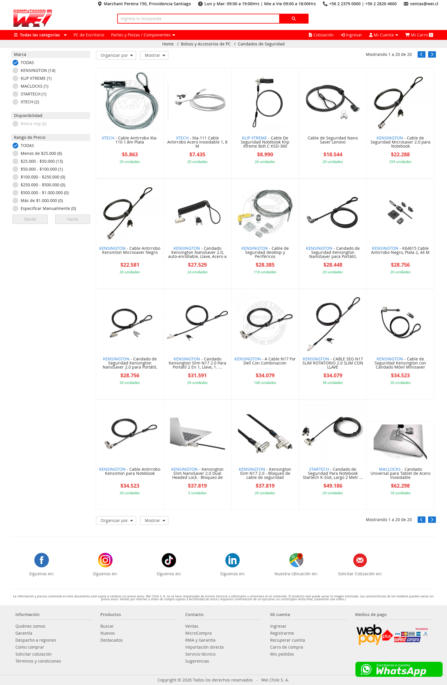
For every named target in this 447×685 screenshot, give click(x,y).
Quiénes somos (30, 626)
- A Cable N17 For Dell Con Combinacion (265, 361)
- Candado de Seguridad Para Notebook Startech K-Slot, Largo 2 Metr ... (333, 473)
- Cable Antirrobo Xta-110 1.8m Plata (130, 140)
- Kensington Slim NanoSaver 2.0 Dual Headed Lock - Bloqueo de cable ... (197, 473)
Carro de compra (286, 647)
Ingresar (351, 35)
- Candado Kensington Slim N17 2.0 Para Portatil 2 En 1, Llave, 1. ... (197, 363)
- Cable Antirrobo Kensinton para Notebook (129, 471)
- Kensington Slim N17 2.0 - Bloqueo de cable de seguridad (265, 473)
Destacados (111, 640)
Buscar (107, 626)
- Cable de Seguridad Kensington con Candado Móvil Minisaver (400, 363)
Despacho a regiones (35, 640)
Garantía (23, 633)
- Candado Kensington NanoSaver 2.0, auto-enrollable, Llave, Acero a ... (197, 252)
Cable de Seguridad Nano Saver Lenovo (333, 140)
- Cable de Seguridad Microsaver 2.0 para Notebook (400, 142)
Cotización (321, 35)
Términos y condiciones (38, 661)
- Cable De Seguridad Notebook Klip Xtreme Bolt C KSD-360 (265, 142)
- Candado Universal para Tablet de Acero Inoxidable (400, 473)
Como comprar (29, 647)
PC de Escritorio (89, 35)
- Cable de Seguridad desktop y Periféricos (265, 252)
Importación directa (204, 647)
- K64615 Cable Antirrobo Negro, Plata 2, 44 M (400, 250)
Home (168, 44)
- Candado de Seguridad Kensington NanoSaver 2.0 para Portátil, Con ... (130, 363)
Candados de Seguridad (261, 44)
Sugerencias (197, 661)
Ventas (191, 626)
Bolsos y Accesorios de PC (206, 44)
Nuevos (107, 633)
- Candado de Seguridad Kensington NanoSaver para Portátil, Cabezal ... (333, 252)
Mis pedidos (282, 654)
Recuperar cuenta (287, 640)
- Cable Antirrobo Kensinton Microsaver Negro (129, 250)
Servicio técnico (200, 654)
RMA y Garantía (200, 640)
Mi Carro (419, 35)
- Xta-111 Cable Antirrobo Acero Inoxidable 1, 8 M (197, 142)
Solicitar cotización (33, 654)
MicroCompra (198, 633)
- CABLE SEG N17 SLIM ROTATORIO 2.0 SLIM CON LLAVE (332, 363)
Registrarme (282, 633)
